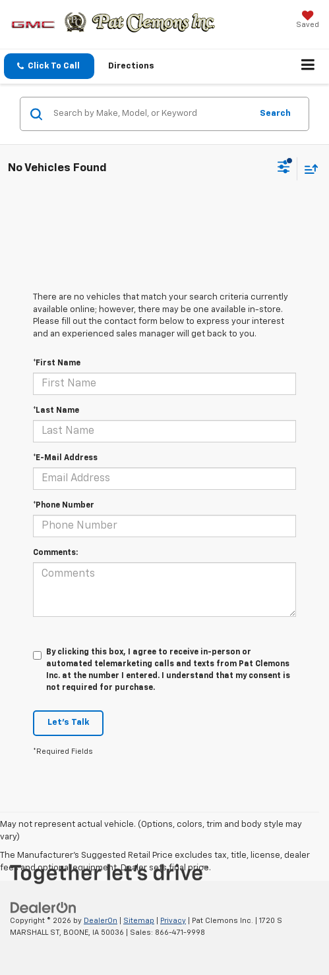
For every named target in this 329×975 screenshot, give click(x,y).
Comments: (55, 553)
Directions (131, 66)
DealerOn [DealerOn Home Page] (100, 920)
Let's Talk (68, 722)
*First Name (56, 363)
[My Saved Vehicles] (307, 20)
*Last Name (56, 411)
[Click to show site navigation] (308, 66)
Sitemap (138, 920)
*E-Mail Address (65, 458)
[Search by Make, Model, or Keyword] (150, 114)
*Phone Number (63, 506)
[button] (49, 66)
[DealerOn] (43, 907)
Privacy (173, 920)
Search (275, 113)
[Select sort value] (307, 168)
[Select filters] (284, 168)
